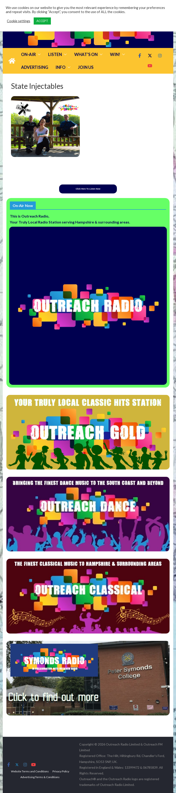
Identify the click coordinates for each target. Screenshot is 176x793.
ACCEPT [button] (42, 21)
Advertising (34, 67)
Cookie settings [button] (18, 21)
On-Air (28, 54)
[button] (38, 54)
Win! (115, 54)
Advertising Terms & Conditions (40, 777)
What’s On (86, 54)
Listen (55, 54)
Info (60, 67)
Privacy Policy (60, 771)
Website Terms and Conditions (30, 771)
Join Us (86, 67)
